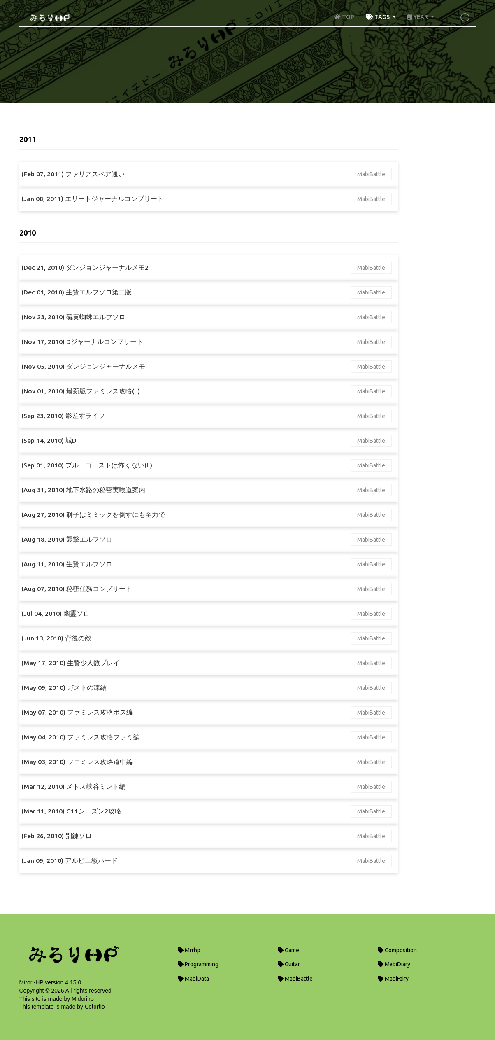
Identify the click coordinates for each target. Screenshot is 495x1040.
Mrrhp (189, 950)
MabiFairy (393, 978)
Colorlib (95, 1006)
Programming (198, 964)
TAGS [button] (378, 17)
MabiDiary (394, 964)
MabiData (193, 978)
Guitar (289, 964)
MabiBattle (371, 174)
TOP (344, 17)
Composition (397, 950)
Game (288, 950)
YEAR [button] (418, 17)
